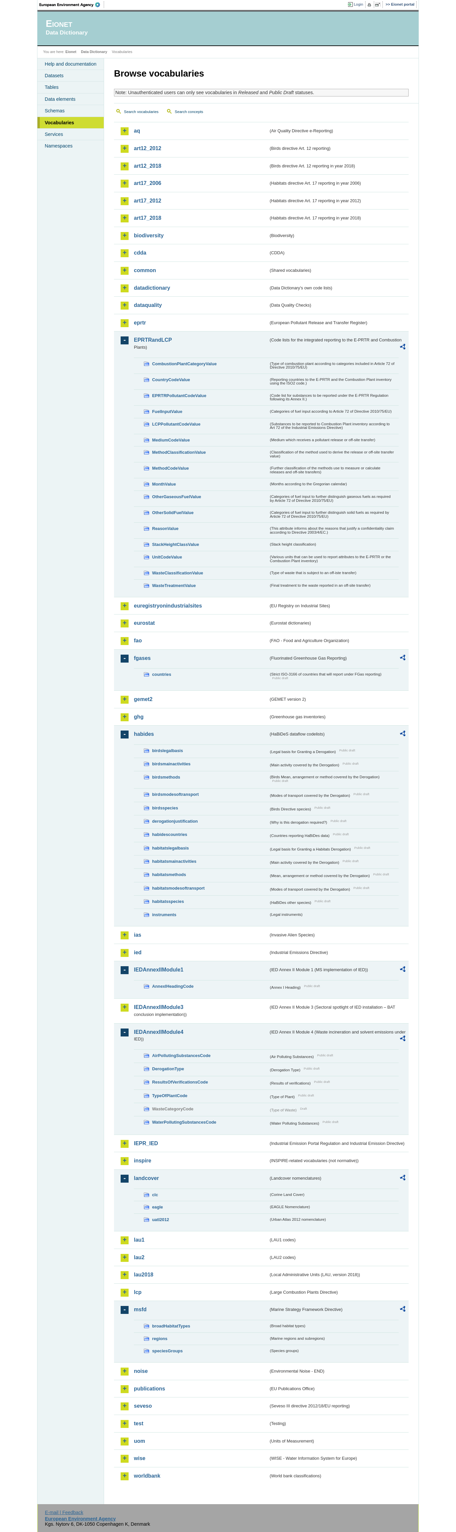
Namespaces (59, 145)
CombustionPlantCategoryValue (184, 363)
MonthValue (164, 484)
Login (358, 4)
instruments (164, 914)
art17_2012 (147, 201)
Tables (52, 87)
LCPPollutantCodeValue (176, 424)
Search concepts (189, 112)
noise (141, 1371)
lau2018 (143, 1274)
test (138, 1423)
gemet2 (143, 699)
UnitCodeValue (167, 557)
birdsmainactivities (171, 763)
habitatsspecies (168, 901)
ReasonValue (165, 528)
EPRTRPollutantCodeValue (179, 395)
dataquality (148, 305)
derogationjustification (175, 821)
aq (137, 131)
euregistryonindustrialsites (168, 606)
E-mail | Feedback (64, 1512)
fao (138, 640)
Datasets (54, 75)
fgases (142, 658)
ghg (138, 717)
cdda (140, 253)
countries (161, 674)
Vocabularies (59, 122)
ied (138, 952)
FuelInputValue (167, 411)
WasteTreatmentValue (174, 585)
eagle (157, 1207)
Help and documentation (70, 64)
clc (155, 1194)
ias (137, 935)
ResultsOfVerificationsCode (180, 1082)
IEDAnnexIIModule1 (158, 969)
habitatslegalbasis (170, 848)
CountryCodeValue (171, 379)
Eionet (70, 52)
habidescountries (169, 834)
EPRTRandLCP (153, 340)
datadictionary (152, 288)
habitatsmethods (169, 874)
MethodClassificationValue (179, 452)
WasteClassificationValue (177, 572)
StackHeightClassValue (175, 544)
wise (139, 1458)
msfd (140, 1309)
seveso (143, 1406)
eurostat (144, 623)
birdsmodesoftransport (175, 794)
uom (139, 1441)
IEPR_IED (146, 1143)
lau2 (139, 1257)
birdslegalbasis (167, 750)
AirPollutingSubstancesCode (181, 1055)
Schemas (55, 110)
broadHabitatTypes (171, 1326)
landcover (146, 1178)
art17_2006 (147, 183)
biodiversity (149, 235)
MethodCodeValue (170, 468)
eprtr (140, 322)
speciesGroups (167, 1350)
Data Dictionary (94, 52)
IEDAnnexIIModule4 (158, 1032)
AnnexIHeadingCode (173, 986)
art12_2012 (147, 148)
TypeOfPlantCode (169, 1095)
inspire (142, 1160)
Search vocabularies (141, 112)
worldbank (147, 1476)
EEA (71, 4)
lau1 (139, 1240)
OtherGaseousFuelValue (176, 496)
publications (149, 1388)
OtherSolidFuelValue (173, 512)
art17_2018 (147, 218)
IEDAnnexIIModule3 (158, 1007)
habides (144, 734)
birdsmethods (166, 777)
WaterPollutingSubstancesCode (184, 1122)
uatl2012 (160, 1219)
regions (159, 1338)
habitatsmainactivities (174, 861)
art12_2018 (147, 166)
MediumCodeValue (171, 440)
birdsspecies (165, 807)
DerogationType (168, 1068)
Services (54, 134)
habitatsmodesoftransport (178, 888)
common (145, 270)
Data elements (60, 99)
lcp (138, 1292)
